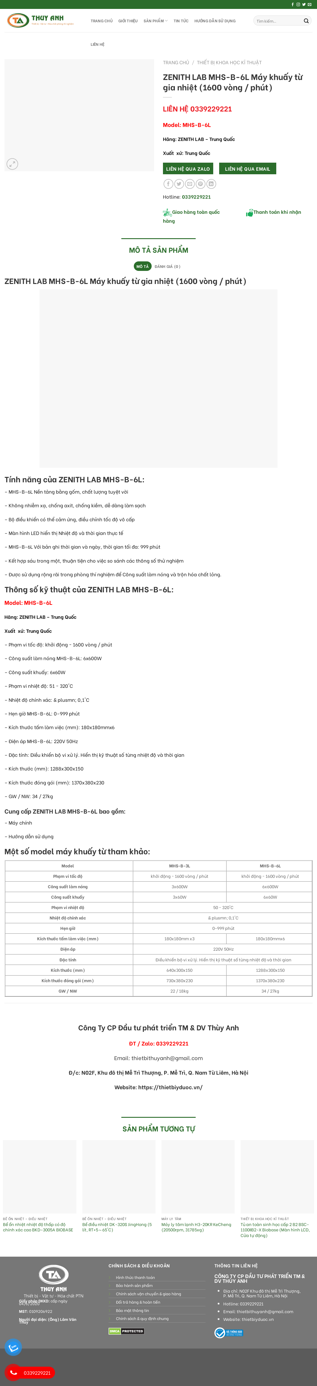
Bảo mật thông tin (132, 1310)
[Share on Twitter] (179, 184)
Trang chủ (176, 62)
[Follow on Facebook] (292, 5)
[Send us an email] (309, 5)
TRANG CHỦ (102, 20)
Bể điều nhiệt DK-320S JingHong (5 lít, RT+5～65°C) (117, 1227)
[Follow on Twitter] (304, 5)
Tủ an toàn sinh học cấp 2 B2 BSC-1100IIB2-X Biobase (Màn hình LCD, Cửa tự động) (275, 1230)
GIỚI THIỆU (128, 20)
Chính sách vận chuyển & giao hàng (148, 1293)
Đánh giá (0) (168, 266)
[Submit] (306, 20)
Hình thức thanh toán (135, 1277)
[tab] (143, 266)
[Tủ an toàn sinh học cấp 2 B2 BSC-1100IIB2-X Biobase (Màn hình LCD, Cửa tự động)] (277, 1177)
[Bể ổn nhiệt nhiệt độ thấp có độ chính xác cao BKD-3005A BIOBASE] (39, 1177)
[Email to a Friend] (190, 184)
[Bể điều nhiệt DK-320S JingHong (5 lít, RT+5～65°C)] (119, 1177)
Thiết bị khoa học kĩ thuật (229, 62)
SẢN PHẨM (156, 20)
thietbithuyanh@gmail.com (265, 1311)
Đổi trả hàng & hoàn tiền (138, 1302)
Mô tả (142, 266)
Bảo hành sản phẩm (134, 1285)
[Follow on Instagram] (298, 5)
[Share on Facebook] (168, 184)
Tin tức (181, 20)
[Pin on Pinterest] (200, 184)
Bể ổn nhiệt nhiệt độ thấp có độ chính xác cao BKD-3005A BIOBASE (38, 1227)
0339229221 (251, 1304)
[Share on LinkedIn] (211, 184)
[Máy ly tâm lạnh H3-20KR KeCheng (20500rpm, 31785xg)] (198, 1177)
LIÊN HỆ (98, 44)
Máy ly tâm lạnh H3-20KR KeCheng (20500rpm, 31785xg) (196, 1227)
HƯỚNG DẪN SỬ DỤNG (215, 20)
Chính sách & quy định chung (142, 1318)
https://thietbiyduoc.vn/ (170, 1087)
